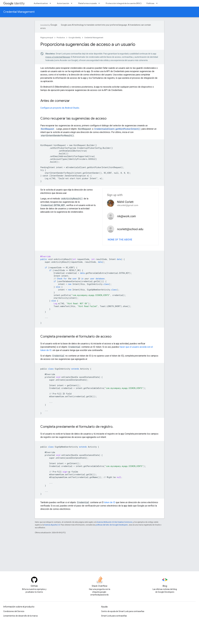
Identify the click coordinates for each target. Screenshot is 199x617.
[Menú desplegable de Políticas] (157, 3)
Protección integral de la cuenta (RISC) (124, 3)
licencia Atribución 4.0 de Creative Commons (114, 522)
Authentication (41, 3)
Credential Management (19, 12)
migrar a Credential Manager (57, 57)
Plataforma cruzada (87, 3)
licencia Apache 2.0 (52, 525)
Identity (14, 3)
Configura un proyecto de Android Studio (59, 108)
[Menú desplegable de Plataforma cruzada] (100, 3)
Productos (61, 38)
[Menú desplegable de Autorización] (72, 3)
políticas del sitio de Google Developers (112, 525)
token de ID (109, 502)
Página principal (46, 38)
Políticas (150, 3)
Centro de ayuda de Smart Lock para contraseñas (122, 611)
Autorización (63, 3)
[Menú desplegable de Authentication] (51, 3)
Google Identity (75, 38)
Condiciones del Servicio (13, 611)
